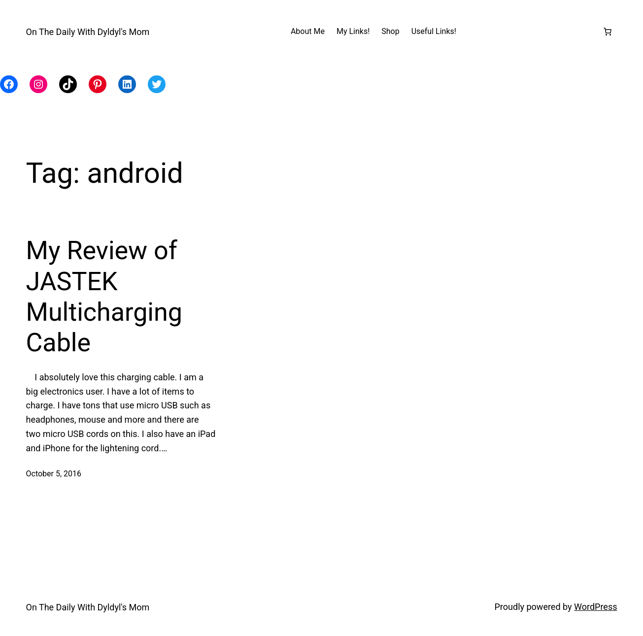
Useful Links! (433, 31)
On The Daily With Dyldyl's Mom (88, 32)
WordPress (595, 607)
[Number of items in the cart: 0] (607, 31)
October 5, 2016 (54, 473)
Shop (390, 31)
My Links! (353, 31)
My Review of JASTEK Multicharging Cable (104, 296)
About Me (308, 31)
